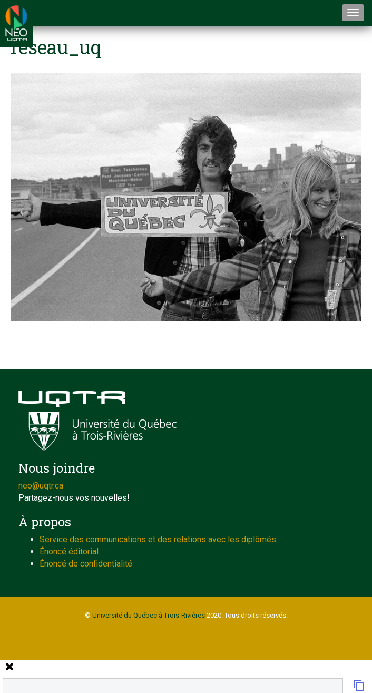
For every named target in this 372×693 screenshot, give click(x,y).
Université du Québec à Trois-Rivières (148, 615)
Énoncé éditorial (69, 551)
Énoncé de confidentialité (86, 564)
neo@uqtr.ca (40, 486)
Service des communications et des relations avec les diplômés (158, 539)
